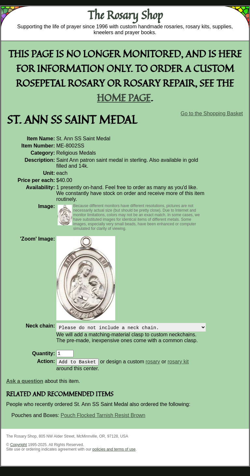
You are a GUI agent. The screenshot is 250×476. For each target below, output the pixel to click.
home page (124, 97)
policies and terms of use (114, 453)
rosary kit (178, 365)
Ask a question (24, 385)
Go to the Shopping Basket (212, 113)
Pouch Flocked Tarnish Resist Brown (103, 419)
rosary (153, 365)
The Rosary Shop (125, 15)
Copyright (18, 448)
